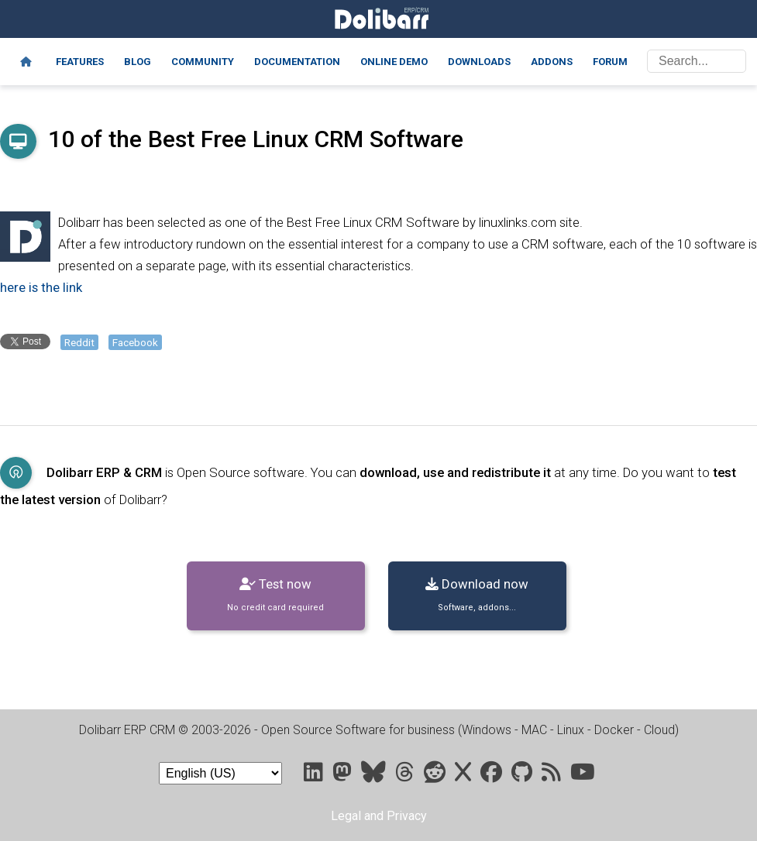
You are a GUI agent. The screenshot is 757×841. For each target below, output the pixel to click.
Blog (137, 61)
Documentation (297, 61)
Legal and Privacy (379, 815)
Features (80, 61)
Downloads (479, 61)
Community (202, 61)
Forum (610, 61)
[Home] (26, 61)
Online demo (394, 61)
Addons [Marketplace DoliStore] (552, 61)
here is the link (41, 287)
